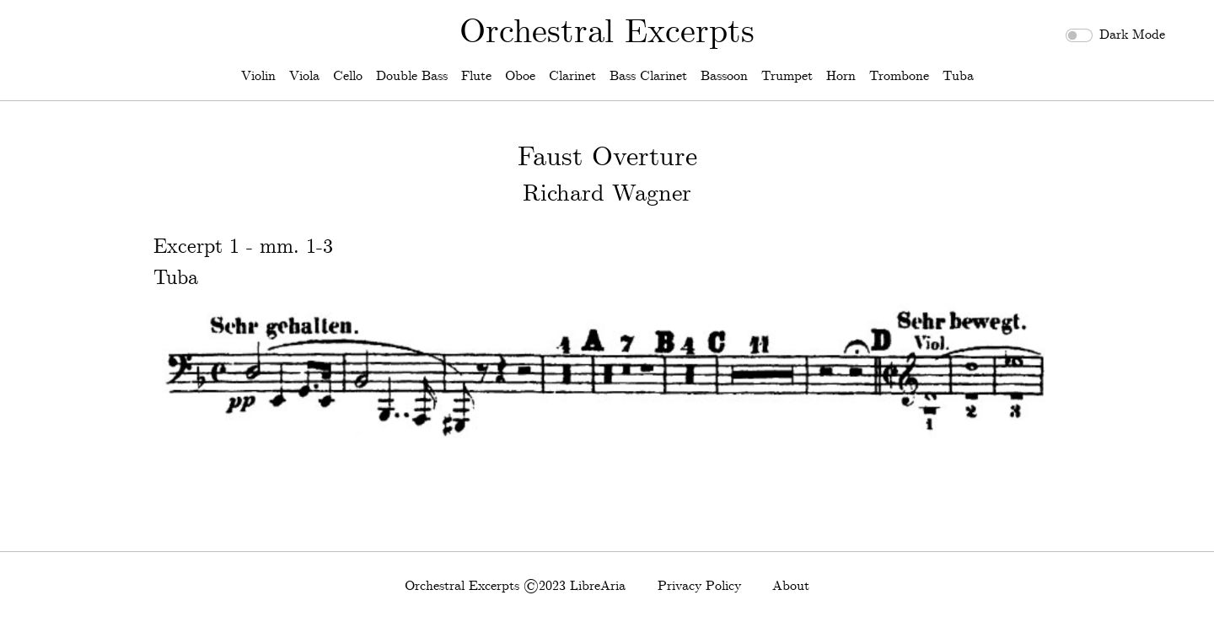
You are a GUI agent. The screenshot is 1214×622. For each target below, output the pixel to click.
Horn (841, 76)
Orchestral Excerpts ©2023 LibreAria (515, 586)
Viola (304, 76)
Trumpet (787, 76)
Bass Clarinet (648, 76)
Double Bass (412, 76)
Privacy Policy (699, 586)
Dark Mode (1132, 35)
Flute (476, 76)
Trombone (899, 76)
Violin (258, 76)
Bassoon (724, 76)
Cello (348, 76)
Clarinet (572, 76)
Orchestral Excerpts (607, 33)
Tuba (958, 76)
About (790, 586)
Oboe (520, 76)
